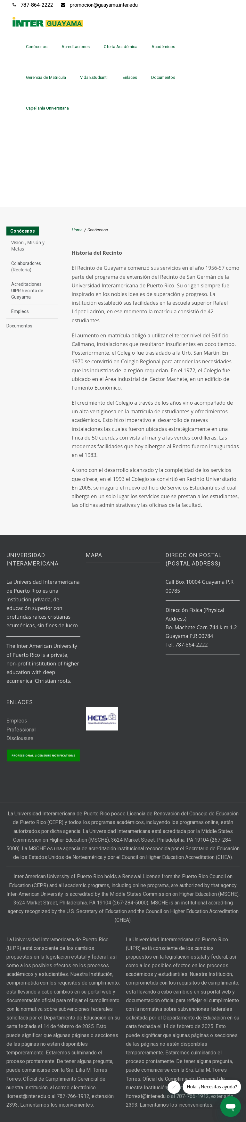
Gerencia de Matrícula (46, 77)
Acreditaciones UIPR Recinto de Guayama (27, 291)
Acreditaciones (76, 46)
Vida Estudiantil (94, 77)
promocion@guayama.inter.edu (104, 5)
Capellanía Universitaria (47, 108)
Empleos (20, 311)
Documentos (163, 77)
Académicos (163, 46)
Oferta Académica (120, 46)
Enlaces (130, 77)
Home (77, 229)
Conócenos (36, 46)
